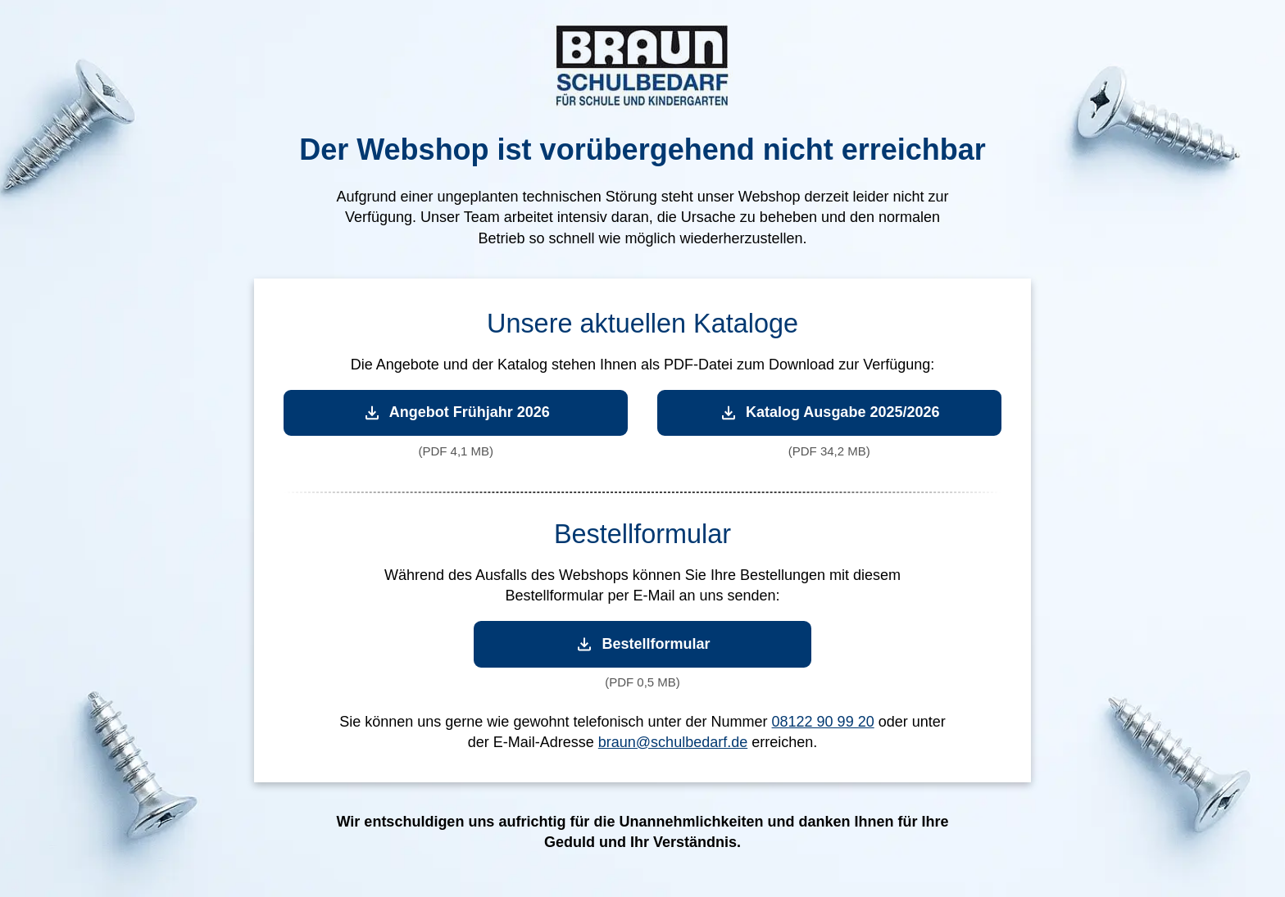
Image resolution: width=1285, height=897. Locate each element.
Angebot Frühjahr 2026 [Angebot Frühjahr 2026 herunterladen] (456, 412)
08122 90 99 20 (823, 722)
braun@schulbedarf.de (672, 742)
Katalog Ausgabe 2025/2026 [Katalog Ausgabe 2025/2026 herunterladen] (829, 412)
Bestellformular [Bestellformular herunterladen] (642, 644)
